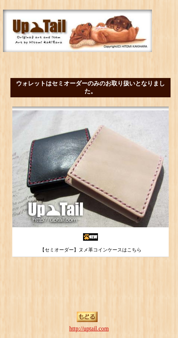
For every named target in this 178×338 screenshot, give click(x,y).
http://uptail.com (89, 328)
